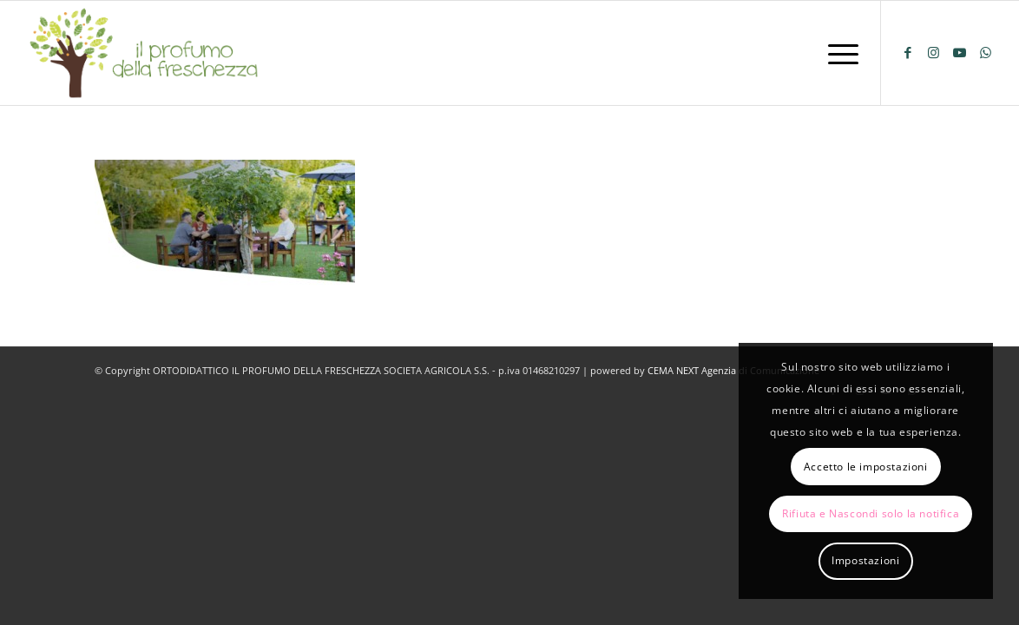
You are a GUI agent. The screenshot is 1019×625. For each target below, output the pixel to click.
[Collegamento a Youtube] (960, 52)
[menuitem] (837, 53)
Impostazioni (865, 560)
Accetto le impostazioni (866, 466)
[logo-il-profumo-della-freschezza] (145, 53)
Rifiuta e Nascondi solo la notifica (870, 513)
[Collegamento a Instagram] (934, 52)
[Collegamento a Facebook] (908, 52)
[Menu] (837, 53)
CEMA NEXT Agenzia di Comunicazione (733, 370)
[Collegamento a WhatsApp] (986, 52)
